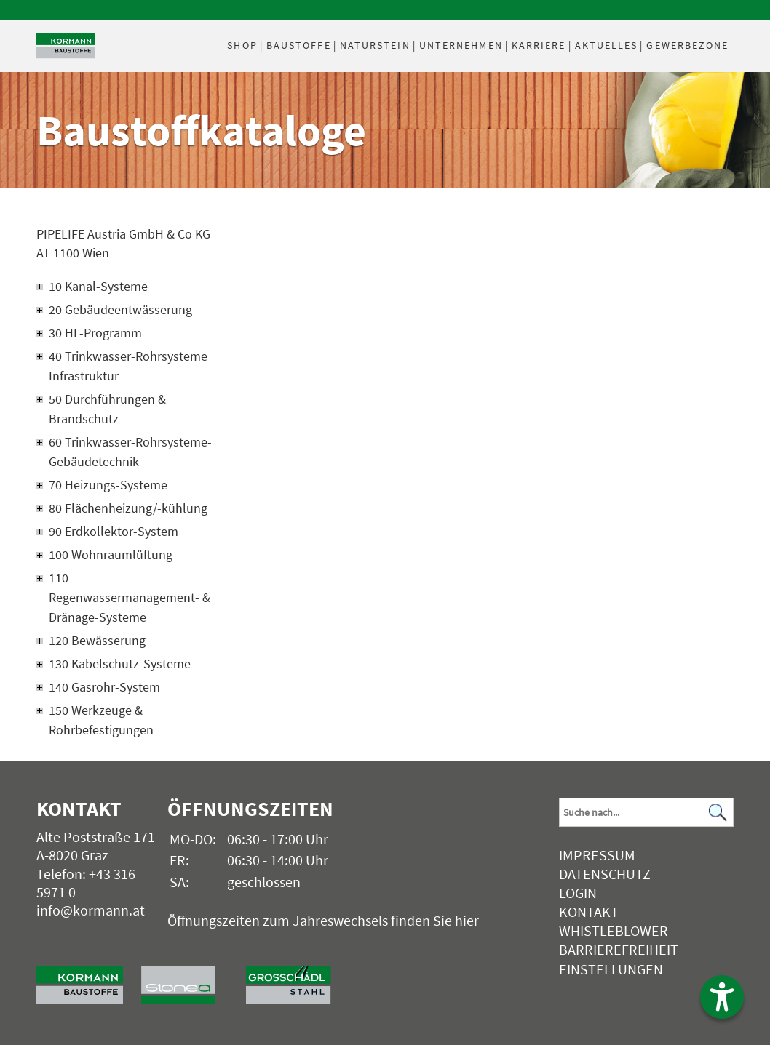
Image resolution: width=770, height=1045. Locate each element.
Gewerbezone (687, 45)
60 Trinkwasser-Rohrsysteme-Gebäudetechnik (130, 451)
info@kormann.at (90, 910)
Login (578, 893)
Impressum (597, 855)
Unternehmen (461, 45)
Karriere (539, 45)
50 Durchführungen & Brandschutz (107, 409)
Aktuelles (606, 45)
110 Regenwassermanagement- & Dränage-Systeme (129, 597)
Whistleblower (613, 930)
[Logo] (65, 46)
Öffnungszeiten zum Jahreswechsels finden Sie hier (323, 920)
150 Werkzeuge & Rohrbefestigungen (101, 720)
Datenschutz (605, 874)
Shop (242, 45)
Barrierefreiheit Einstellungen (618, 958)
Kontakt (589, 911)
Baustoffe (298, 45)
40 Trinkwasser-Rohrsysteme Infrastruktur (128, 366)
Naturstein (375, 45)
